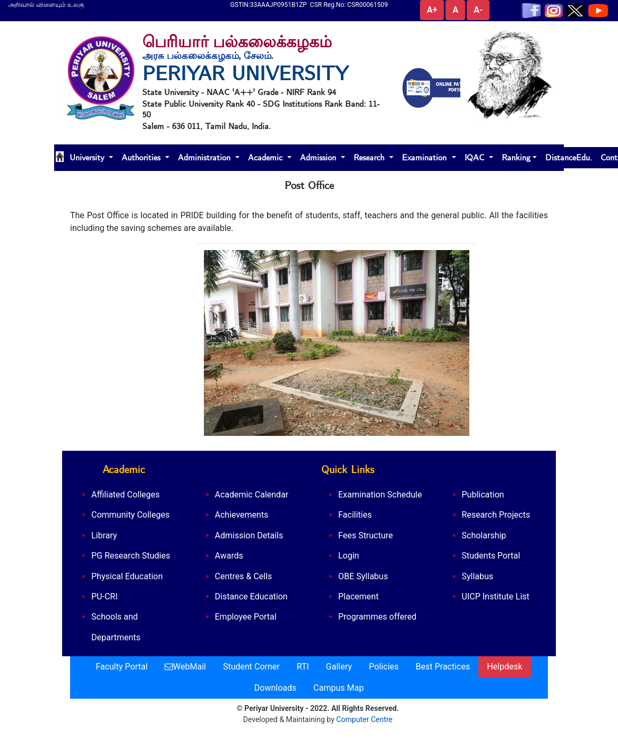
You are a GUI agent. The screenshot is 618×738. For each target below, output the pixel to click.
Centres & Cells (243, 576)
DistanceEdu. (568, 157)
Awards (229, 556)
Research (370, 157)
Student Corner (251, 667)
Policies (384, 667)
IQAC (476, 157)
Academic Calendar (252, 495)
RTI (303, 667)
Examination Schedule (380, 495)
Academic (266, 157)
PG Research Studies (130, 556)
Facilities (355, 515)
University (88, 157)
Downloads (275, 688)
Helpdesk (504, 667)
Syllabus (478, 576)
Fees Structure (365, 535)
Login (348, 556)
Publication (483, 495)
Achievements (242, 515)
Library (104, 535)
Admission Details (249, 535)
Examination (425, 157)
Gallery (339, 667)
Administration (205, 157)
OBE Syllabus (363, 576)
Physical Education (127, 576)
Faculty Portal (122, 667)
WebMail (185, 667)
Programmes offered (377, 617)
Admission (319, 157)
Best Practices (443, 667)
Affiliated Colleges (125, 495)
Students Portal (491, 556)
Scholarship (484, 535)
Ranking (516, 157)
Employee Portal (246, 617)
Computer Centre (364, 719)
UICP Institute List (496, 596)
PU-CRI (104, 596)
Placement (358, 596)
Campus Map (338, 688)
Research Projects (496, 515)
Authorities (142, 157)
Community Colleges (130, 515)
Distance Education (251, 596)
